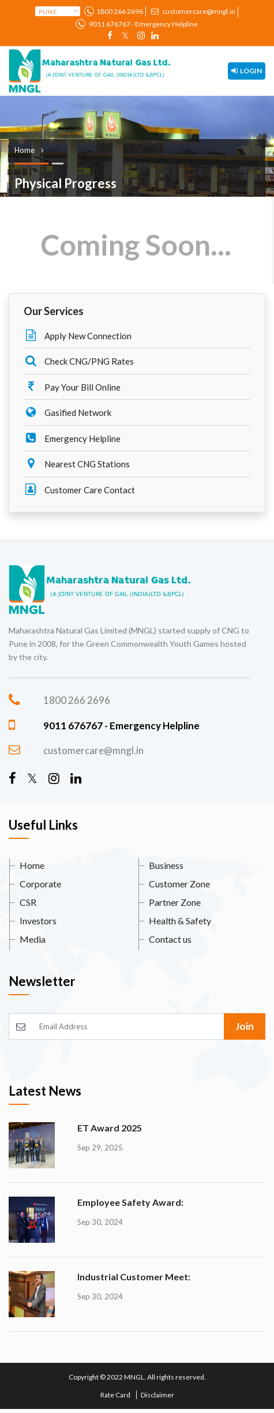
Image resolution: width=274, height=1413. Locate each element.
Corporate (40, 883)
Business (166, 865)
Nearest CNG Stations (77, 463)
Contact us (170, 939)
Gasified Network (67, 412)
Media (33, 939)
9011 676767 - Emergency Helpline (143, 24)
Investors (38, 920)
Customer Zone (179, 883)
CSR (28, 902)
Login (246, 70)
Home (32, 865)
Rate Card (115, 1394)
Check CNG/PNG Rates (79, 360)
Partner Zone (175, 902)
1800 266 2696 (119, 11)
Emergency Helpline (72, 438)
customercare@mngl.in (192, 11)
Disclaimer (157, 1394)
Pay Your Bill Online (72, 386)
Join (244, 1026)
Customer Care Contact (79, 489)
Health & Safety (180, 920)
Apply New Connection (78, 335)
